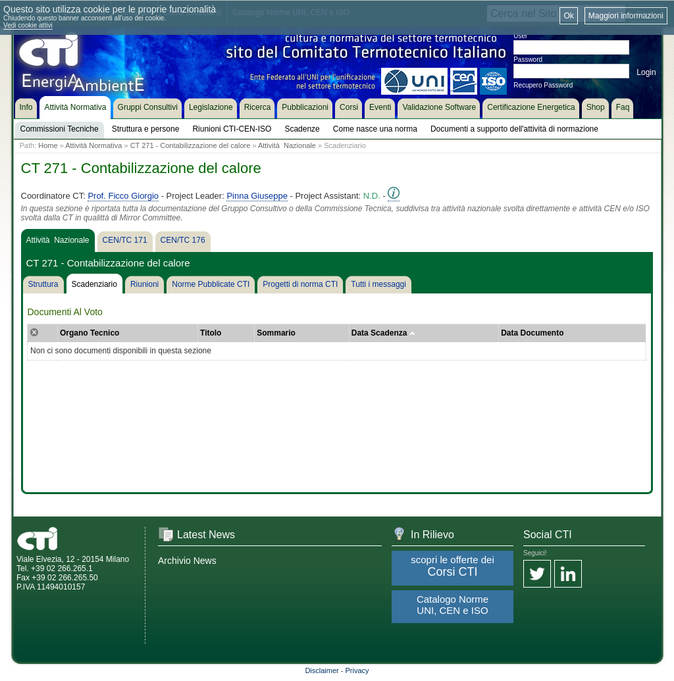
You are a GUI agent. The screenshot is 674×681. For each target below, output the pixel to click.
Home (47, 145)
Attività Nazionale (287, 145)
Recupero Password (543, 85)
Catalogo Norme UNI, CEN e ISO (452, 604)
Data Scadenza (383, 333)
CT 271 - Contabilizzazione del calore (190, 145)
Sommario (276, 333)
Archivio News (187, 560)
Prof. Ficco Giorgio (123, 196)
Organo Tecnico (89, 333)
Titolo (210, 333)
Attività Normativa (93, 145)
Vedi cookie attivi (28, 25)
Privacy (357, 670)
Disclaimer (321, 670)
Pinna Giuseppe (257, 196)
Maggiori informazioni (625, 15)
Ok (568, 15)
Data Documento (532, 333)
